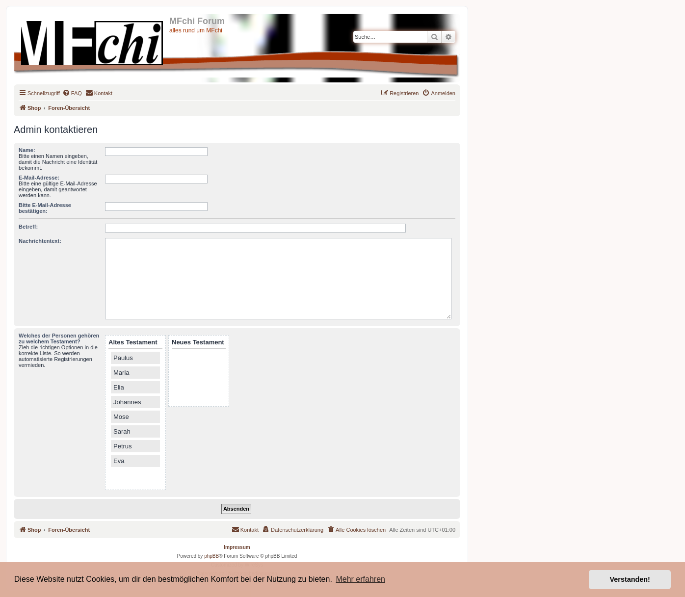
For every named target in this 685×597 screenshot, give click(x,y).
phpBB (211, 556)
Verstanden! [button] (630, 579)
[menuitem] (72, 93)
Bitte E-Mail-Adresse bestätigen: (45, 208)
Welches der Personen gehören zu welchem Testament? (59, 338)
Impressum (237, 547)
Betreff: (28, 227)
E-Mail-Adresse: (39, 178)
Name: (27, 150)
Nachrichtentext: (40, 241)
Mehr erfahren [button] (360, 579)
